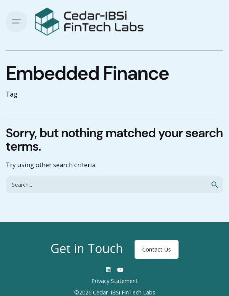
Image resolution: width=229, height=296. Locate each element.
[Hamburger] (16, 21)
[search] (214, 184)
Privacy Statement (114, 280)
